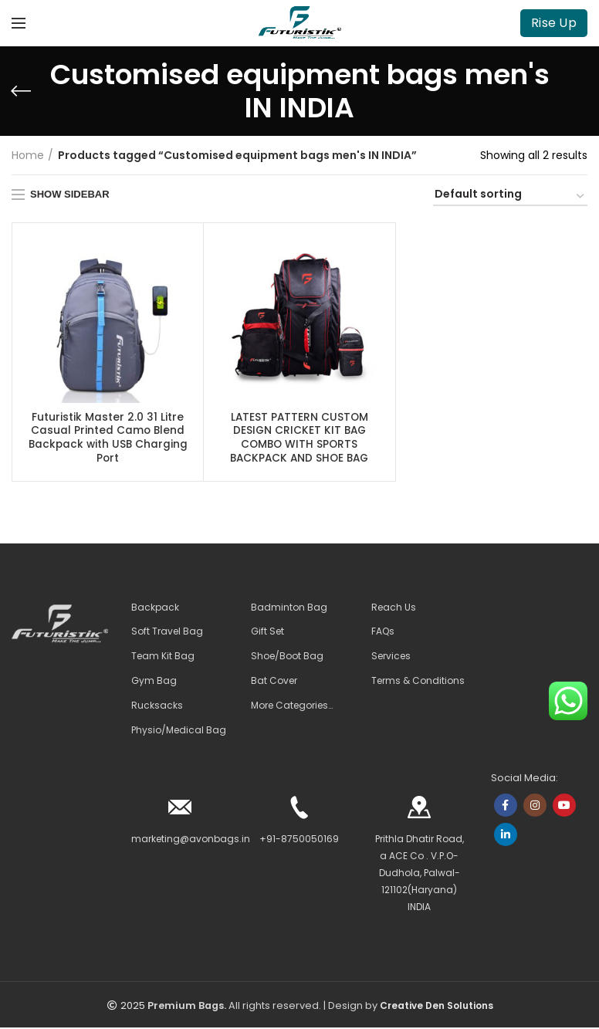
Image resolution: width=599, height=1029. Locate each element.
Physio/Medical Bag (178, 731)
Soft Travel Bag (167, 633)
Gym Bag (154, 682)
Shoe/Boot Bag (287, 658)
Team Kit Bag (163, 658)
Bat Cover (274, 682)
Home (28, 155)
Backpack (155, 608)
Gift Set (267, 633)
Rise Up (554, 23)
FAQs (382, 633)
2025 (132, 1007)
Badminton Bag (289, 608)
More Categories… (292, 707)
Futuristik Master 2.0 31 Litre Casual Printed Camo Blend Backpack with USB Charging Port (108, 439)
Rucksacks (157, 707)
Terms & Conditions (418, 682)
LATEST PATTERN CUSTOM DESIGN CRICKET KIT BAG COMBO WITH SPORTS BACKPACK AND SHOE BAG (299, 439)
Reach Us (393, 608)
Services (391, 658)
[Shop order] (510, 196)
